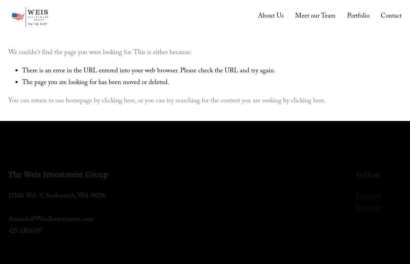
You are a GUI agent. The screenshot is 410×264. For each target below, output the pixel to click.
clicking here (118, 101)
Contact (391, 16)
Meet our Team (315, 16)
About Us (271, 16)
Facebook (368, 196)
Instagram (369, 208)
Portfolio (358, 16)
